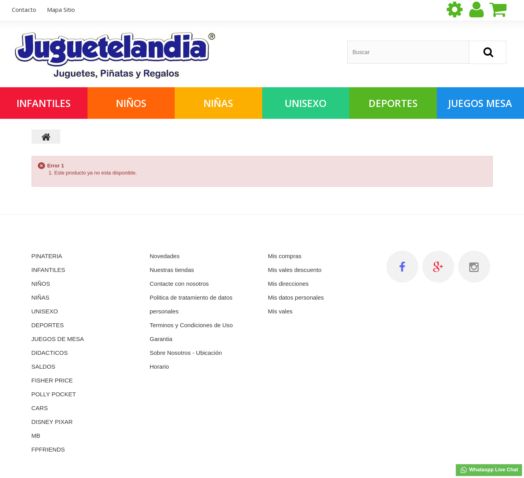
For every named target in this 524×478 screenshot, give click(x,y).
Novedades (165, 256)
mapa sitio (61, 9)
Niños (131, 103)
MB (36, 435)
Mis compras (285, 256)
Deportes (393, 103)
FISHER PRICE (52, 380)
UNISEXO (45, 311)
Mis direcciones (288, 283)
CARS (40, 408)
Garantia (161, 339)
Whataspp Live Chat (489, 470)
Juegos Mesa (480, 103)
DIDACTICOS (50, 352)
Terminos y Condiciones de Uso (191, 325)
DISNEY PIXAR (52, 421)
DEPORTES (48, 325)
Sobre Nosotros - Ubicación (186, 352)
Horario (159, 366)
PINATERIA (47, 256)
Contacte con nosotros (179, 283)
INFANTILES (48, 269)
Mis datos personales (296, 297)
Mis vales (280, 311)
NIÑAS (41, 297)
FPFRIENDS (48, 449)
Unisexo (305, 103)
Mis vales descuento (295, 269)
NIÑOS (41, 283)
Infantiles (44, 103)
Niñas (218, 103)
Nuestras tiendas (172, 269)
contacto (24, 9)
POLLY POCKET (54, 394)
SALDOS (44, 366)
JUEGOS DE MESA (58, 339)
